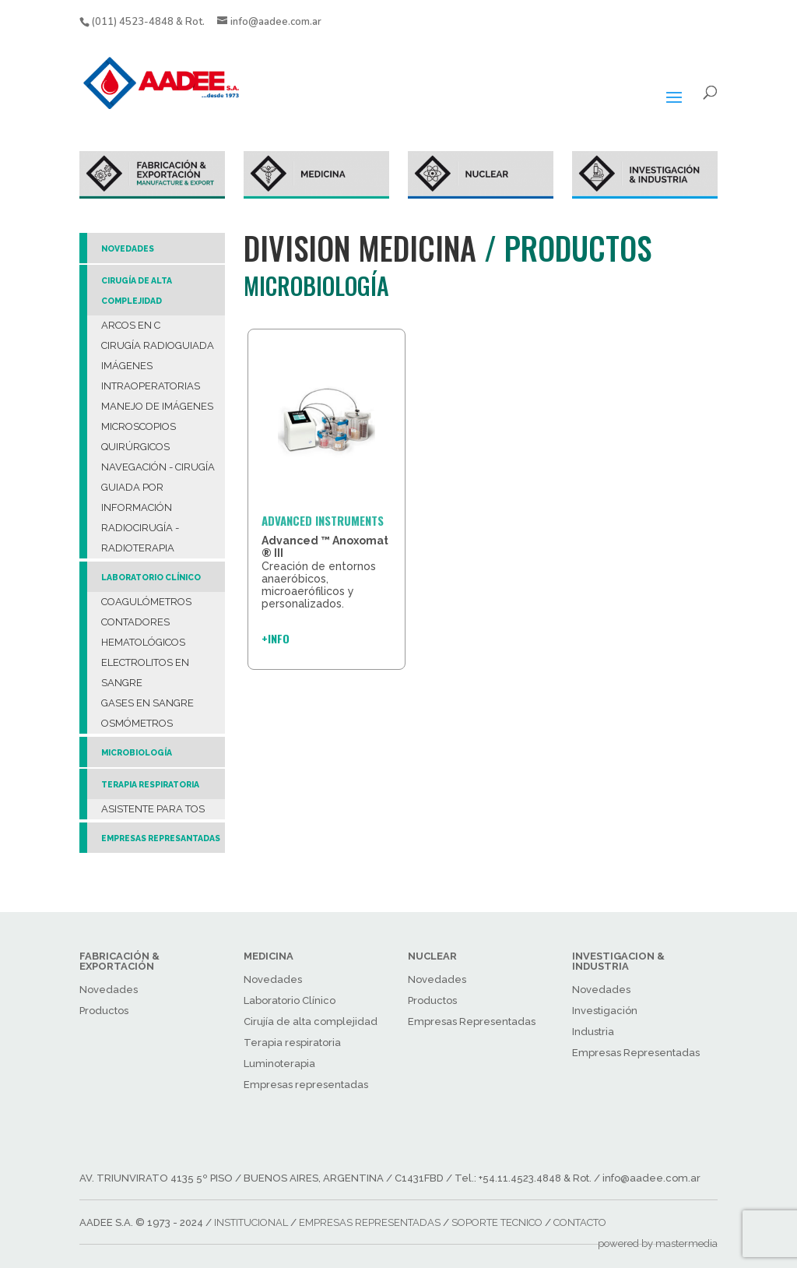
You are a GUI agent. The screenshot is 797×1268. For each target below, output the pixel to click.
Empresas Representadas (471, 1021)
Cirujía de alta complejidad (310, 1021)
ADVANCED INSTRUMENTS (323, 520)
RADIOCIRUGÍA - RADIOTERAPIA (140, 538)
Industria (593, 1031)
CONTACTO (579, 1222)
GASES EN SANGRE (147, 703)
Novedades (108, 989)
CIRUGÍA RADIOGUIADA (157, 345)
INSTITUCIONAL (251, 1222)
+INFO (276, 638)
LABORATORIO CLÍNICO (151, 577)
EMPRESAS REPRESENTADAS (370, 1222)
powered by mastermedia (658, 1243)
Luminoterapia (279, 1063)
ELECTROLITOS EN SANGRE (145, 673)
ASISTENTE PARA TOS (153, 809)
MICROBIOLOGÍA (136, 752)
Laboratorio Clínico (289, 1000)
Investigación (604, 1010)
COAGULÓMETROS (146, 602)
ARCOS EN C (130, 325)
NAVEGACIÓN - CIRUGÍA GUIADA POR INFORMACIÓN (158, 487)
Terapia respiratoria (292, 1042)
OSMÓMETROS (137, 723)
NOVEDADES (127, 248)
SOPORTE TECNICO (496, 1222)
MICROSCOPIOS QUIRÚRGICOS (138, 437)
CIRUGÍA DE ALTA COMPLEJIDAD (136, 290)
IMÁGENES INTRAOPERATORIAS (150, 376)
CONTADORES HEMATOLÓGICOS (143, 632)
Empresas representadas (306, 1084)
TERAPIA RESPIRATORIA (150, 784)
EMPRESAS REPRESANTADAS (160, 838)
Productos (103, 1010)
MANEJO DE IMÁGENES (157, 406)
